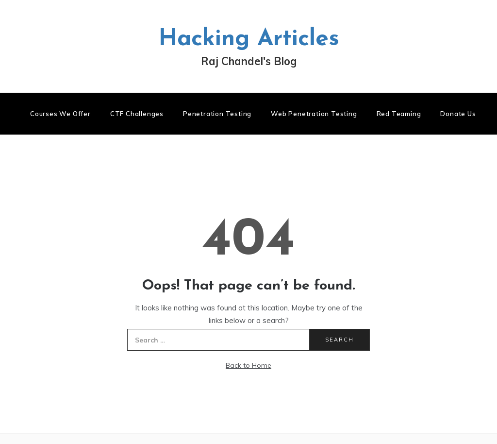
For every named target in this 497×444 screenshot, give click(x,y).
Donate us (458, 114)
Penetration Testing (217, 114)
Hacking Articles (248, 39)
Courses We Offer (60, 114)
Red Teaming (399, 114)
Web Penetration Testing (314, 114)
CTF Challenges (137, 114)
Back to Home (248, 365)
